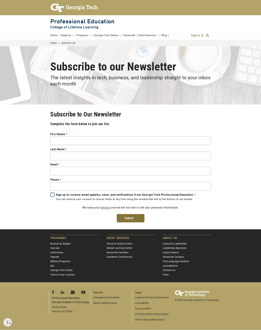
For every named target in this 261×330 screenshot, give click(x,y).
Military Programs (60, 261)
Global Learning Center (119, 248)
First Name (57, 134)
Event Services (118, 238)
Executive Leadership (174, 243)
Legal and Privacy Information (152, 297)
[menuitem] (54, 35)
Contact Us (169, 270)
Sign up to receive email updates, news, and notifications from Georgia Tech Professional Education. (125, 194)
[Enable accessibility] (7, 322)
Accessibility (142, 303)
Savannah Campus (173, 256)
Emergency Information (106, 297)
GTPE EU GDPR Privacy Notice (152, 314)
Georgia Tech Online (61, 270)
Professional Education (82, 21)
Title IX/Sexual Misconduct (150, 319)
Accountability (143, 308)
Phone (54, 179)
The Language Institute (176, 261)
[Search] (207, 35)
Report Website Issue (105, 303)
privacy (105, 207)
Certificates (56, 252)
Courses (54, 248)
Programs (58, 238)
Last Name (57, 149)
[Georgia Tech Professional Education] (130, 7)
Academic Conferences (119, 256)
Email (54, 164)
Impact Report (171, 252)
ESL (52, 265)
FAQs (166, 274)
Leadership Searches (174, 248)
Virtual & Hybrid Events (119, 243)
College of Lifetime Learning (74, 27)
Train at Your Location (62, 274)
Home (53, 43)
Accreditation (170, 265)
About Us (170, 238)
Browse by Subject (60, 243)
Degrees (54, 256)
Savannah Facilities (117, 252)
